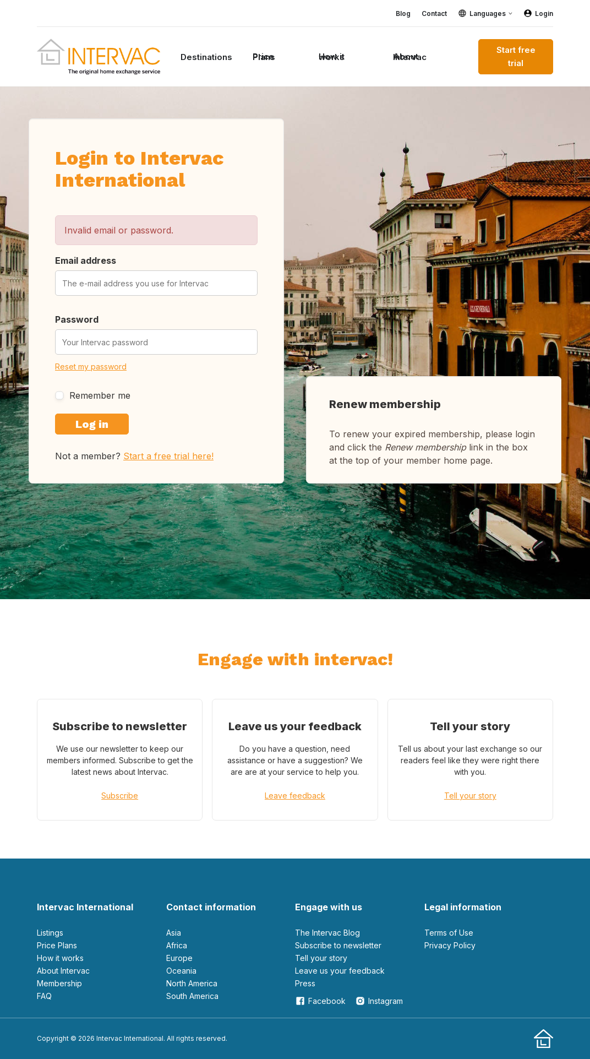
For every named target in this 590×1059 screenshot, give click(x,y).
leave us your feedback (340, 970)
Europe (179, 958)
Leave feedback (295, 795)
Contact (434, 13)
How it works (332, 56)
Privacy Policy (450, 945)
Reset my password (91, 366)
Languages (487, 13)
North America (191, 983)
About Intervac (410, 56)
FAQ (44, 996)
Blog (403, 13)
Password (77, 319)
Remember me (92, 395)
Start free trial (516, 56)
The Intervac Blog (327, 932)
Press (305, 983)
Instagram (379, 1001)
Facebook (320, 1001)
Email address (85, 260)
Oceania (181, 970)
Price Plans (264, 56)
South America (192, 996)
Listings (50, 932)
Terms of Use (448, 932)
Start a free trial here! (168, 455)
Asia (173, 932)
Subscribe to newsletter (338, 945)
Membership (59, 983)
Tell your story (470, 795)
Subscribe (119, 795)
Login (538, 13)
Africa (176, 945)
